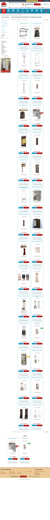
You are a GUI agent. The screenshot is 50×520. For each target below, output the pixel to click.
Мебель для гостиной (18, 11)
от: (3, 38)
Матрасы (36, 10)
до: (7, 38)
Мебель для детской (27, 11)
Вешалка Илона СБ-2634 (24, 323)
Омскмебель (3, 50)
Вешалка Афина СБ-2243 (37, 23)
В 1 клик (21, 44)
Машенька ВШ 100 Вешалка (23, 132)
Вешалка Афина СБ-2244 (24, 105)
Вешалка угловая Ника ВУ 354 (24, 214)
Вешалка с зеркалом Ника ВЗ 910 (37, 377)
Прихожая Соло (24, 350)
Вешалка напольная (23, 268)
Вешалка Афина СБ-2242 (24, 241)
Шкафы (32, 10)
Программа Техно (4, 51)
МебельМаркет (4, 47)
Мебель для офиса (4, 32)
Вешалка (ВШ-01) (37, 159)
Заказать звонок (37, 4)
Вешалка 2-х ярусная (23, 23)
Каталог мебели (3, 11)
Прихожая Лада (37, 323)
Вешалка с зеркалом (37, 214)
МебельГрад (3, 46)
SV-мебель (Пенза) (4, 42)
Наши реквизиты (37, 473)
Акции (46, 11)
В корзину (26, 44)
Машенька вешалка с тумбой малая (37, 296)
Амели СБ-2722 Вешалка (37, 105)
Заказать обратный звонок (24, 46)
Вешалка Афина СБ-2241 (24, 159)
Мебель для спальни (13, 11)
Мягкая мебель (41, 11)
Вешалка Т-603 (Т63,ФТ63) (37, 132)
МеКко (2, 48)
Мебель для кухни (8, 11)
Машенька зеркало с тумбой (37, 350)
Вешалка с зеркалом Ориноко (37, 241)
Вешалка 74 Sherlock (37, 268)
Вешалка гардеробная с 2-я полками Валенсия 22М (24, 187)
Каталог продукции (5, 17)
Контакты (36, 472)
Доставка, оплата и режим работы (39, 471)
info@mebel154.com (37, 474)
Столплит (3, 52)
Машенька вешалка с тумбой (24, 377)
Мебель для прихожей (22, 11)
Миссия (3, 49)
